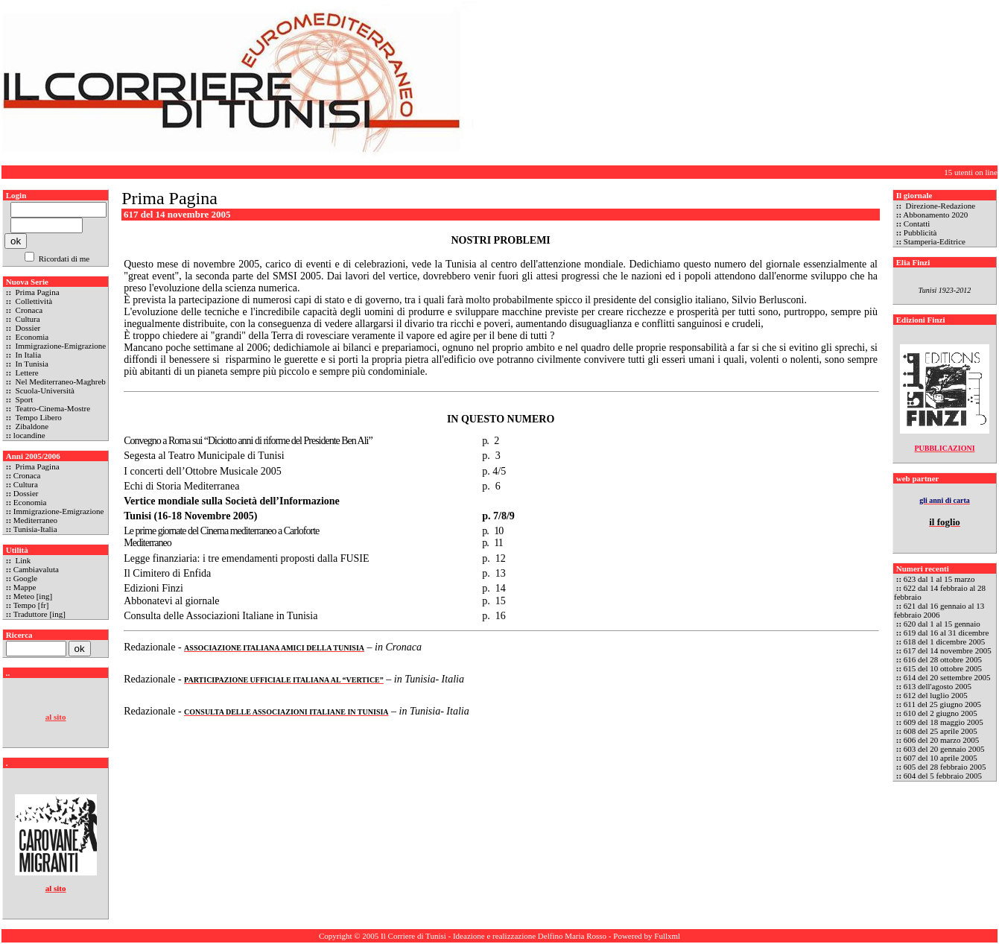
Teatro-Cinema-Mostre (51, 408)
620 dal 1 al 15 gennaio (942, 623)
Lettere (26, 372)
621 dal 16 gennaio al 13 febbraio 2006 (939, 610)
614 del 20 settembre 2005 (947, 677)
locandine (29, 435)
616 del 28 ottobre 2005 (943, 659)
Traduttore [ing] (39, 613)
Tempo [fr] (31, 605)
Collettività (32, 301)
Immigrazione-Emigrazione (59, 345)
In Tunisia (30, 363)
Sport (23, 399)
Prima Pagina (36, 292)
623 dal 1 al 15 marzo (939, 578)
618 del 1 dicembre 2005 (944, 641)
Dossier (26, 327)
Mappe (25, 587)
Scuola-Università (43, 390)
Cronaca (27, 309)
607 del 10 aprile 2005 (940, 757)
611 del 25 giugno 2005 (942, 704)
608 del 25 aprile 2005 (940, 730)
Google (25, 578)
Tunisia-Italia (35, 529)
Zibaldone (30, 426)
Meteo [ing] (32, 596)
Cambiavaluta (36, 569)
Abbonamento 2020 (935, 214)
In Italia (27, 354)
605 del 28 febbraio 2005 (945, 766)
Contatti (917, 223)
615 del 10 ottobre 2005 (943, 668)
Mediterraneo (35, 520)
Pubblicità (920, 232)
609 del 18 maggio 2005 (943, 721)
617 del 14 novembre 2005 (948, 650)
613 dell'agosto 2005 (937, 686)
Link (22, 560)
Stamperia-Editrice (934, 241)
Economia (30, 336)
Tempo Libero (37, 417)
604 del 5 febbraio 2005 (943, 775)
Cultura (26, 318)
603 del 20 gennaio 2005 (944, 748)
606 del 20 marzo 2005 (941, 739)
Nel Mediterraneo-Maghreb (59, 381)
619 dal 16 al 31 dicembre (946, 632)
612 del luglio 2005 (936, 695)
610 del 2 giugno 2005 (940, 713)
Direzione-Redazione (939, 205)
